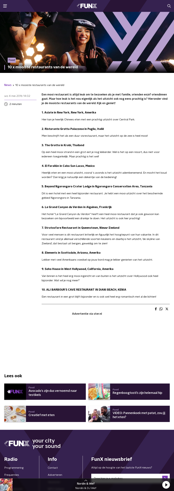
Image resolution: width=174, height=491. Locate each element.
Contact (53, 467)
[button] (166, 484)
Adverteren (55, 475)
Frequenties (11, 475)
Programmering (14, 467)
